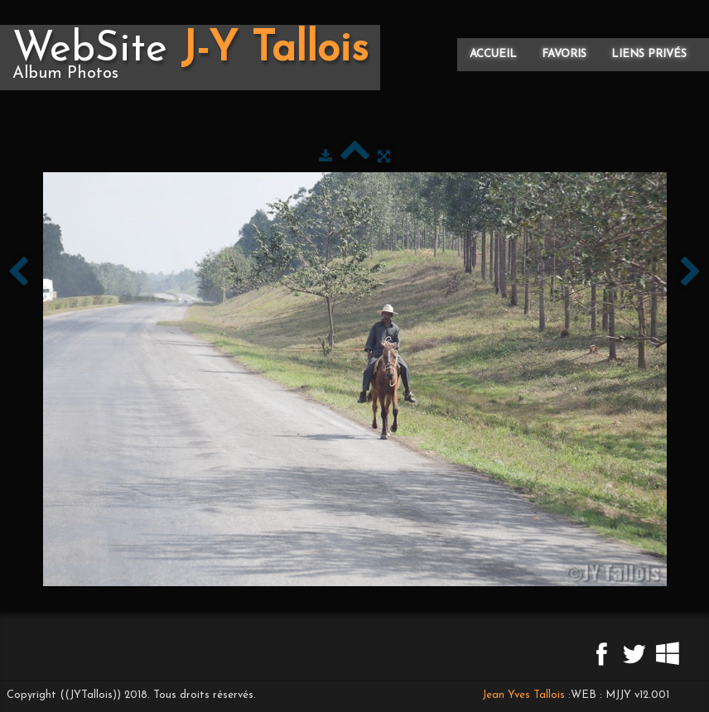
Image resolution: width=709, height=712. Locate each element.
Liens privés (649, 54)
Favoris (564, 54)
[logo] (190, 57)
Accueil (493, 54)
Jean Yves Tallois (523, 695)
